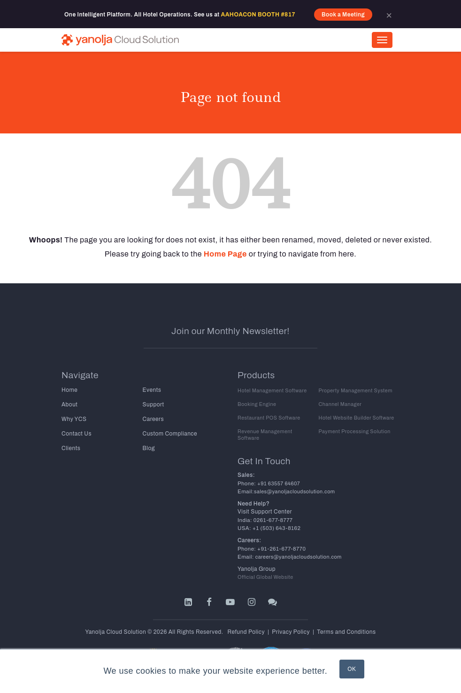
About (69, 404)
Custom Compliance (170, 433)
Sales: (246, 475)
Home (69, 390)
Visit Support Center (265, 511)
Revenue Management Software (265, 435)
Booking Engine (257, 404)
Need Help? (253, 503)
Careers (153, 419)
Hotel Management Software (272, 390)
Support (153, 404)
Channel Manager (340, 404)
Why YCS (73, 419)
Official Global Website (265, 577)
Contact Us (76, 433)
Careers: (249, 540)
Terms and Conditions (346, 632)
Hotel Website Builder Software (356, 417)
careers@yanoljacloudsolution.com (298, 557)
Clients (70, 448)
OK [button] (351, 669)
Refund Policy (246, 632)
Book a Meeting (343, 14)
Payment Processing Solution (355, 431)
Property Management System (355, 390)
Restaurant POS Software (269, 417)
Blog (149, 448)
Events (152, 390)
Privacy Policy (291, 632)
